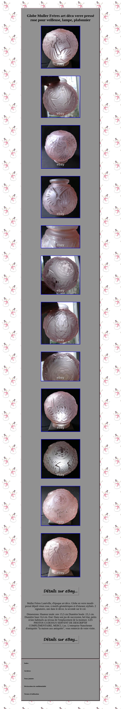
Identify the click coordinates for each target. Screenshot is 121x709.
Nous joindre (29, 678)
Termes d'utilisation (31, 694)
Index (26, 663)
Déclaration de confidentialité (35, 686)
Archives (27, 671)
